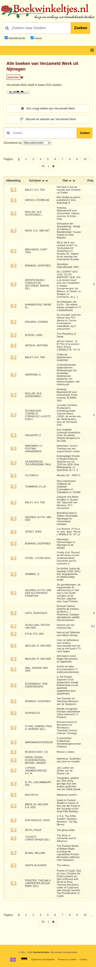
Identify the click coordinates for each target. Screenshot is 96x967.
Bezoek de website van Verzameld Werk (48, 119)
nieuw (38, 38)
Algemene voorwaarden (43, 959)
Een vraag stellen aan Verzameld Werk (48, 108)
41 (43, 166)
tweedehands (16, 38)
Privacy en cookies (67, 959)
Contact (83, 959)
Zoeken (80, 28)
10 (85, 159)
